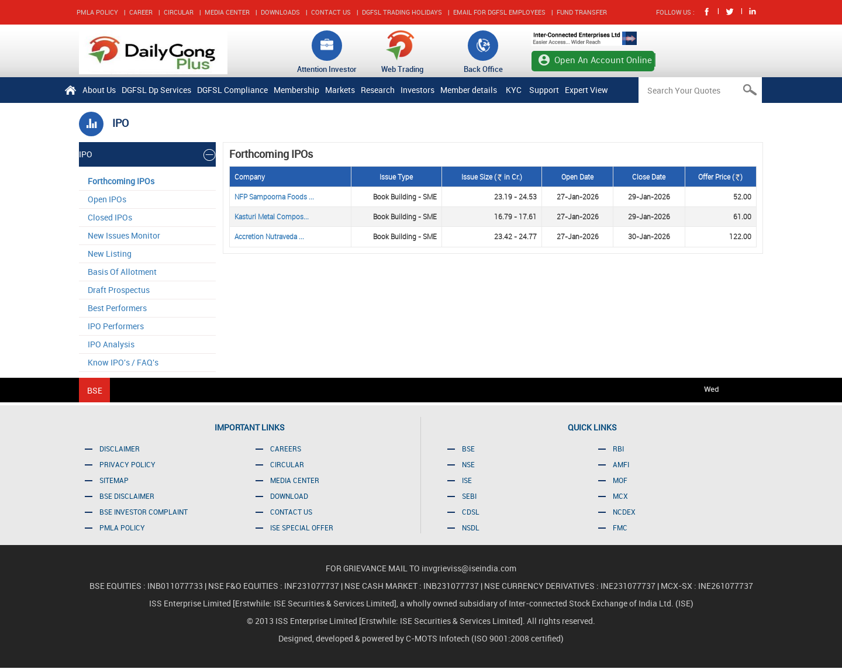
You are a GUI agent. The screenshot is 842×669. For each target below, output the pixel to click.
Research (378, 89)
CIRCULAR (179, 12)
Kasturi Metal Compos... (271, 216)
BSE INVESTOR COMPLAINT (143, 511)
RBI (618, 448)
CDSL (470, 511)
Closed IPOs (110, 217)
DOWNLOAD (289, 496)
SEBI (469, 496)
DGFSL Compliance (232, 89)
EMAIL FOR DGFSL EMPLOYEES (499, 12)
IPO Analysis (111, 344)
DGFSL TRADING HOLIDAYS (402, 12)
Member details (468, 89)
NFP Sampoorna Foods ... (274, 196)
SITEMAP (114, 480)
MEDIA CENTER (227, 12)
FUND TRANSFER (582, 12)
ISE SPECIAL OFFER (301, 527)
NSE (468, 464)
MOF (620, 480)
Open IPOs (107, 199)
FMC (620, 527)
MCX (620, 496)
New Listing (110, 253)
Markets (340, 89)
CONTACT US (331, 12)
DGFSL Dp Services (156, 89)
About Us (99, 89)
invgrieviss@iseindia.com (469, 568)
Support (544, 89)
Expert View (586, 89)
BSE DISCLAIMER (126, 496)
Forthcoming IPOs (121, 181)
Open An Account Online (603, 59)
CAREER (141, 12)
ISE (467, 480)
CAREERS (285, 448)
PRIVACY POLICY (127, 464)
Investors (417, 89)
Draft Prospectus (119, 289)
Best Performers (117, 307)
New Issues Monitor (124, 235)
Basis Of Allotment (122, 271)
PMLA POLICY (97, 12)
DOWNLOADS (280, 12)
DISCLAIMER (119, 448)
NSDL (470, 527)
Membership (296, 89)
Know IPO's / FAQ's (123, 362)
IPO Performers (116, 326)
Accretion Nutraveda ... (269, 236)
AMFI (621, 464)
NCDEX (624, 511)
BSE (468, 448)
